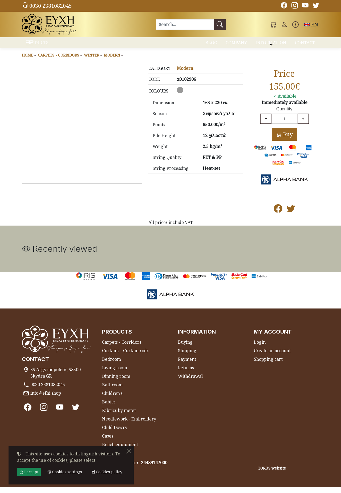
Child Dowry (114, 433)
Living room (114, 373)
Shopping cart (268, 365)
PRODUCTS (51, 45)
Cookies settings (41, 485)
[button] (273, 24)
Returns (186, 373)
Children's (112, 399)
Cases (107, 442)
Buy (287, 140)
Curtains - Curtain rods (125, 356)
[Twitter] (316, 6)
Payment (187, 365)
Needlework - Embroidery (129, 425)
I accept (28, 471)
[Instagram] (294, 6)
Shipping (187, 356)
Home (27, 60)
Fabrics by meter (119, 416)
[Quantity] (284, 124)
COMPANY (236, 45)
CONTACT (305, 45)
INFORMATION (270, 45)
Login (260, 348)
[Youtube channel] (305, 6)
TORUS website (272, 473)
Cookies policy (106, 471)
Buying (185, 348)
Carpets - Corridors (58, 60)
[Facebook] (284, 6)
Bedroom (111, 365)
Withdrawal (190, 382)
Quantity (284, 114)
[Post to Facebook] (278, 216)
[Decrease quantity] (265, 124)
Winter (91, 60)
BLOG (211, 45)
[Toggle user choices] (284, 24)
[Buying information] (295, 24)
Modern (112, 60)
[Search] (185, 24)
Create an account (272, 356)
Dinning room (116, 382)
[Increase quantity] (303, 124)
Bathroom (112, 391)
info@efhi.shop (45, 399)
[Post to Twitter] (291, 216)
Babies (109, 408)
